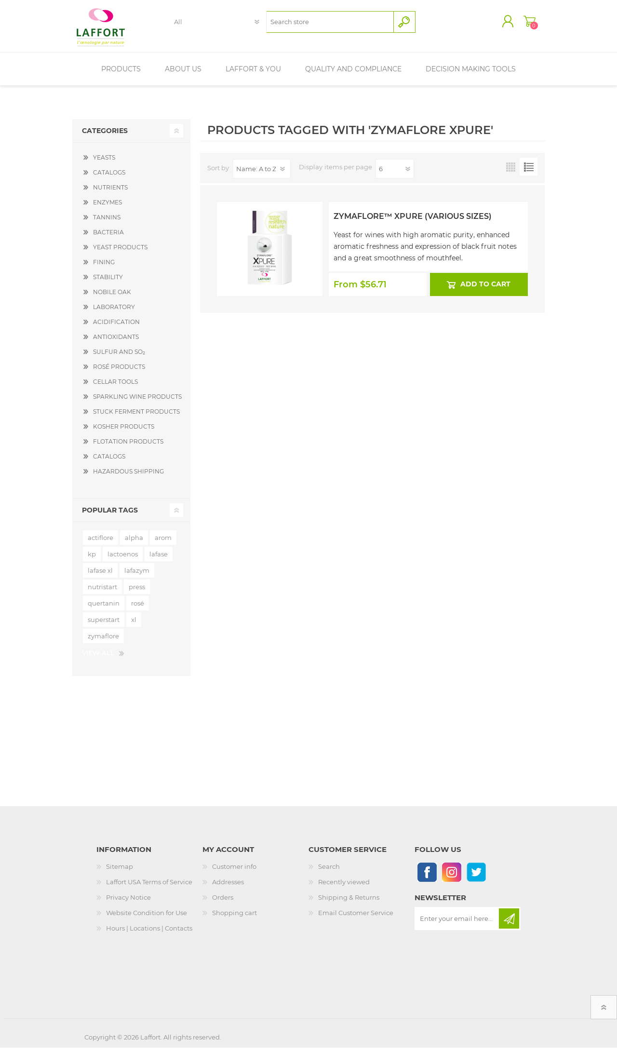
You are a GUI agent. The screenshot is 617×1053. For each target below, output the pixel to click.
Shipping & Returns (348, 902)
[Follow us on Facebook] (427, 877)
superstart (104, 625)
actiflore (100, 543)
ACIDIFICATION (116, 327)
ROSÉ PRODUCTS (119, 372)
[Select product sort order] (262, 174)
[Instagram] (451, 877)
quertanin (104, 608)
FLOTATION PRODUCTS (128, 446)
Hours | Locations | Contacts (149, 933)
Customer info (234, 872)
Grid (511, 172)
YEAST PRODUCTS (120, 252)
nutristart (102, 592)
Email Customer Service (355, 918)
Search (329, 872)
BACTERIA (108, 237)
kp (92, 559)
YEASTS (104, 162)
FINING (104, 267)
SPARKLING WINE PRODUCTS (137, 401)
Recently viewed (344, 887)
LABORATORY (114, 312)
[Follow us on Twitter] (476, 877)
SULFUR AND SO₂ (119, 357)
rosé (137, 608)
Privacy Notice (128, 902)
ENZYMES (107, 207)
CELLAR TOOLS (115, 387)
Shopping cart (522, 23)
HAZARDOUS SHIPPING (128, 476)
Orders (222, 902)
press (137, 592)
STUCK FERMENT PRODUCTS (136, 416)
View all (98, 658)
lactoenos (122, 559)
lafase (158, 559)
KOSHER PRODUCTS (123, 431)
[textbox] (330, 24)
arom (163, 543)
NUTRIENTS (110, 192)
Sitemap (119, 872)
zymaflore (103, 641)
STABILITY (108, 282)
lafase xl (100, 576)
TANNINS (107, 222)
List (528, 172)
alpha (134, 543)
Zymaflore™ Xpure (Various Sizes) (413, 221)
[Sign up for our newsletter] (457, 924)
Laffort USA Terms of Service (149, 887)
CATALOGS (109, 177)
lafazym (136, 576)
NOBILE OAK (112, 297)
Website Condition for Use (146, 918)
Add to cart (486, 289)
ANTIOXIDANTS (116, 342)
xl (133, 625)
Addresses (228, 887)
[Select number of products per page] (395, 174)
